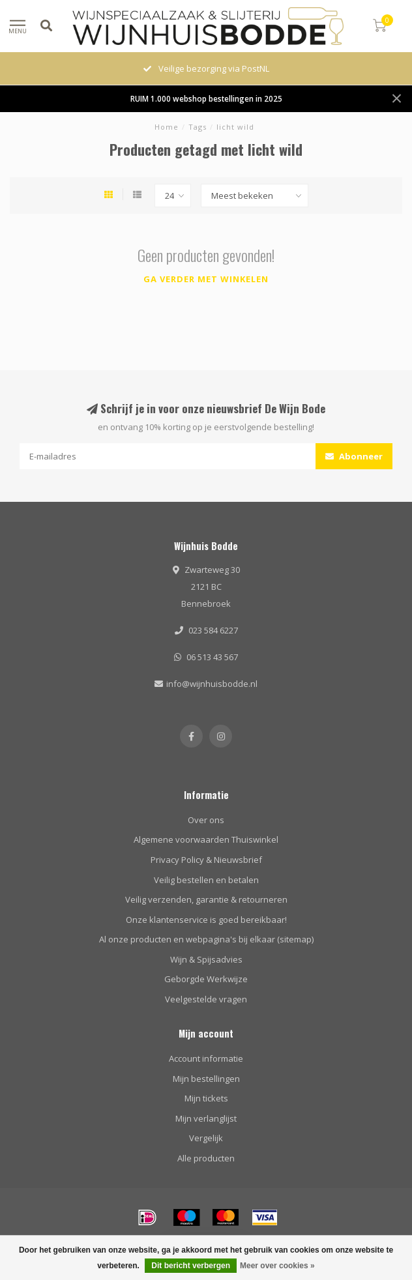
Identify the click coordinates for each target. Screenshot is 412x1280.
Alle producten (206, 1158)
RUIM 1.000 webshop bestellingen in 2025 (206, 98)
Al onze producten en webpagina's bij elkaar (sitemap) (206, 939)
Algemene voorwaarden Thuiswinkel (206, 839)
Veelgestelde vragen (206, 999)
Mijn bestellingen (206, 1078)
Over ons (206, 820)
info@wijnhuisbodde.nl (212, 684)
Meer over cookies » (277, 1265)
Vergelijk (206, 1138)
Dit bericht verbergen (190, 1265)
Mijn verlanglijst (206, 1118)
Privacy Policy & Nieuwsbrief (206, 859)
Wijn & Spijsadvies (206, 959)
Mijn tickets (206, 1098)
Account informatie (206, 1058)
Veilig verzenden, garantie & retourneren (206, 899)
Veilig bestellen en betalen (206, 880)
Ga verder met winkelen (206, 279)
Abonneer (354, 456)
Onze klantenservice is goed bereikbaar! (206, 919)
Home (166, 127)
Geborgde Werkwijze (206, 979)
